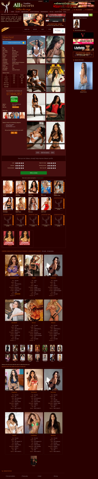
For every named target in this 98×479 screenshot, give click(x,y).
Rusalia (7, 351)
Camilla (30, 351)
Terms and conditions (10, 476)
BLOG (64, 11)
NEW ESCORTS (24, 11)
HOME (12, 11)
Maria (37, 361)
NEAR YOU (27, 30)
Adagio (30, 361)
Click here (14, 105)
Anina (60, 361)
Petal (37, 351)
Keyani (22, 361)
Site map (56, 476)
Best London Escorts (7, 39)
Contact (39, 476)
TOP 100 (51, 11)
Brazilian (14, 60)
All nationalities (50, 251)
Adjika (7, 361)
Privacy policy (25, 476)
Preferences (84, 17)
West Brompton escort (10, 126)
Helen (52, 351)
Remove (75, 28)
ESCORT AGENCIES (34, 11)
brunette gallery (9, 125)
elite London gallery (10, 124)
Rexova (22, 351)
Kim (15, 361)
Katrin (52, 361)
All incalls (44, 251)
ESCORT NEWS (58, 11)
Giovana (45, 361)
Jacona (15, 351)
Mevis (60, 351)
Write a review (33, 173)
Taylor (45, 351)
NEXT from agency (45, 152)
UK (46, 1)
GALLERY (18, 11)
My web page (15, 107)
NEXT (43, 30)
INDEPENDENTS (44, 11)
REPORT (35, 30)
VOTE (49, 30)
